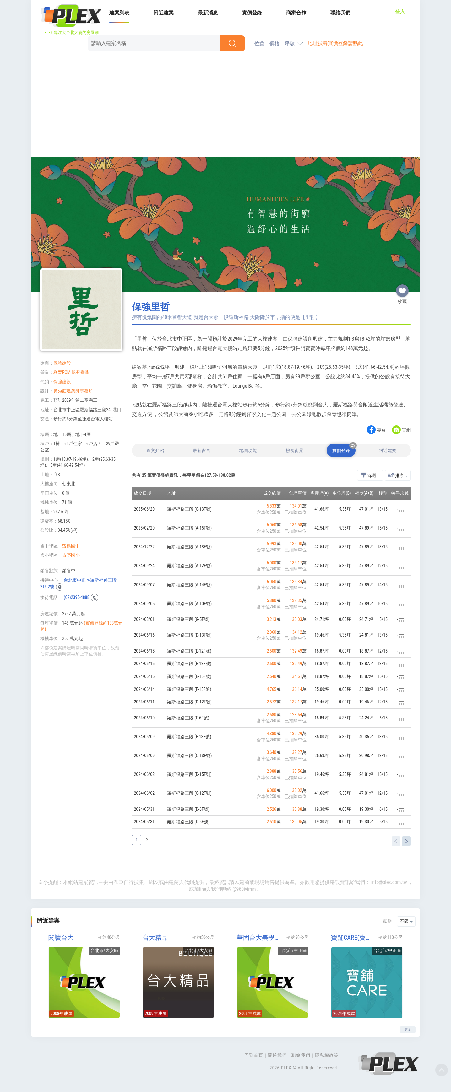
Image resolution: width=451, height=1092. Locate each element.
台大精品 (155, 937)
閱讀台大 (60, 937)
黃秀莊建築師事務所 (73, 390)
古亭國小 (71, 554)
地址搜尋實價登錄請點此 (335, 43)
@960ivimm (244, 889)
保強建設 (62, 363)
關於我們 (277, 1055)
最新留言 (201, 450)
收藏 (402, 288)
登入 (400, 11)
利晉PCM (61, 372)
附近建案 (164, 13)
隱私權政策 (327, 1055)
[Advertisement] (225, 105)
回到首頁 (253, 1055)
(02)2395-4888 (76, 597)
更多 (408, 1029)
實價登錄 (252, 13)
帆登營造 (80, 372)
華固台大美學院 (258, 937)
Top (441, 1070)
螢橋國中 (71, 545)
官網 (406, 430)
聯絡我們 (340, 13)
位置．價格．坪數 (274, 43)
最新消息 (208, 13)
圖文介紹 (155, 450)
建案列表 (119, 13)
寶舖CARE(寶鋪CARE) (352, 937)
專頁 (381, 430)
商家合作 (296, 13)
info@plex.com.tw (389, 882)
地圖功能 (248, 450)
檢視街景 (294, 450)
